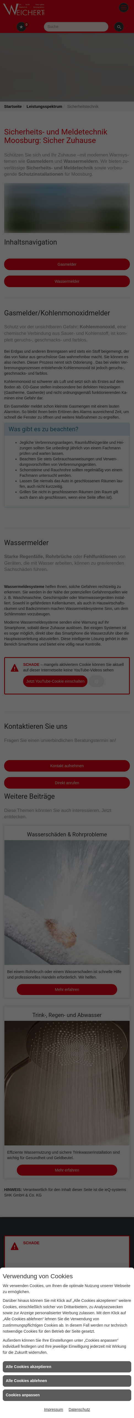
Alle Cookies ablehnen (26, 1380)
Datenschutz (79, 1409)
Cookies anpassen (23, 1395)
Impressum (53, 1409)
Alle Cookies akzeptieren (28, 1366)
